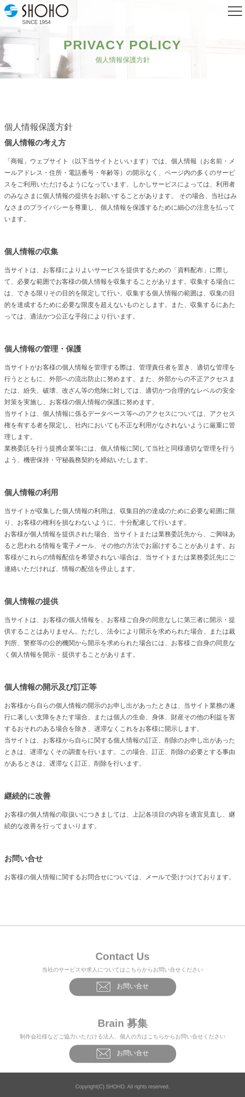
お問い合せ (123, 988)
